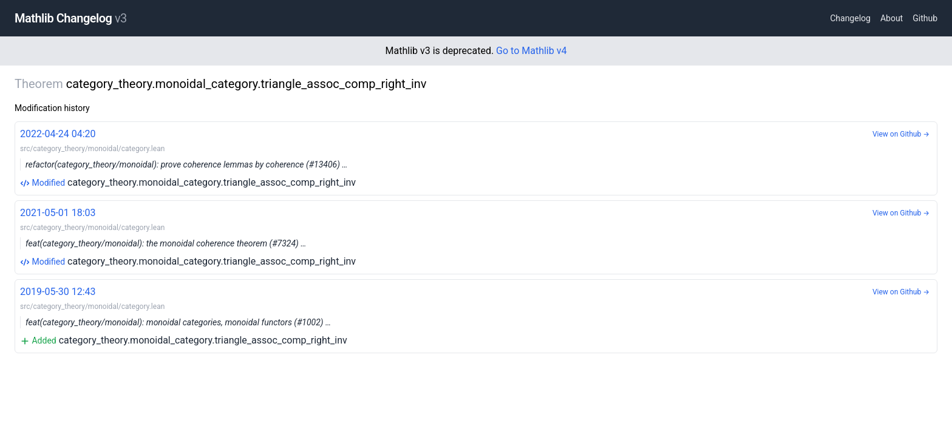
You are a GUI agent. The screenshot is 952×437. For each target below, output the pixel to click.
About (891, 18)
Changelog (850, 18)
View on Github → (901, 134)
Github (925, 18)
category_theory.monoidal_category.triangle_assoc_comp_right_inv (476, 157)
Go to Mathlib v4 (531, 50)
